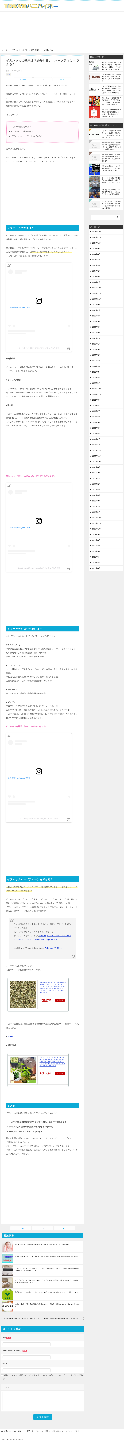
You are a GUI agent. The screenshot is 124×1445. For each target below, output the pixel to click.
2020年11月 (96, 456)
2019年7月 (96, 546)
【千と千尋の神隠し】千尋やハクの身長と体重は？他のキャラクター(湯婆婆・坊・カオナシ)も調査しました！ (111, 146)
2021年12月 (96, 389)
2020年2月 (96, 506)
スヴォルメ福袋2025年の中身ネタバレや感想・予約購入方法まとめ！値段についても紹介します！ (111, 66)
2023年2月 (96, 338)
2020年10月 (96, 462)
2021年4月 (96, 428)
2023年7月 (96, 310)
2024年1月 (96, 282)
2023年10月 (96, 299)
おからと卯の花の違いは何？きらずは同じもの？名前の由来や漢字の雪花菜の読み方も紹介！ (46, 1256)
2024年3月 (96, 271)
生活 (8, 74)
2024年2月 (96, 277)
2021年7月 (96, 411)
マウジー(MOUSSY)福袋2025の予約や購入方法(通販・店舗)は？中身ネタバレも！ (111, 113)
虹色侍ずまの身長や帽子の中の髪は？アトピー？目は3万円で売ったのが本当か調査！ (111, 192)
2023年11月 (96, 293)
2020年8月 (96, 473)
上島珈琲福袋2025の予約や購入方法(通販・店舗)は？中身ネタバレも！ (111, 78)
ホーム (5, 50)
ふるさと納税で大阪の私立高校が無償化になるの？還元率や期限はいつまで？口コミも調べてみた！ (47, 1305)
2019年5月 (96, 557)
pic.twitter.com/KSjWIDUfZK (44, 939)
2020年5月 (96, 490)
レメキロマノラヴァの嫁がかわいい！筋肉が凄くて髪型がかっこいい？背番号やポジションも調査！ (111, 205)
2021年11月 (96, 394)
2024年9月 (96, 249)
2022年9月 (96, 349)
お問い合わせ (49, 50)
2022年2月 (96, 377)
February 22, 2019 (53, 948)
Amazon (12, 1036)
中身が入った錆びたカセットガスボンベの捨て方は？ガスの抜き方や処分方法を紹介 (64, 1318)
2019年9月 (96, 534)
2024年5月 (96, 260)
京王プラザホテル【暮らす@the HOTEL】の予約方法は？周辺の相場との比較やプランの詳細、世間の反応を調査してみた (47, 1281)
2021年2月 (96, 439)
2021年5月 (96, 422)
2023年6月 (96, 316)
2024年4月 (96, 265)
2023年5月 (96, 321)
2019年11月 (96, 523)
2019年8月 (96, 540)
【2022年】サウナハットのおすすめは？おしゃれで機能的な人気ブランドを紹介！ (23, 1318)
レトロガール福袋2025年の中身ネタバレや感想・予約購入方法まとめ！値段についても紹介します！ (111, 134)
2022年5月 (96, 361)
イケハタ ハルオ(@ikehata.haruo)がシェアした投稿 (39, 348)
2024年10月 (96, 243)
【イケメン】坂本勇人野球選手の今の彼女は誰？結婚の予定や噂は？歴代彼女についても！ (111, 181)
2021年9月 (96, 400)
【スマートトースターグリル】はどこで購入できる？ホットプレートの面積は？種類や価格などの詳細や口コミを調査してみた (47, 1269)
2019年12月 (96, 518)
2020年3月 (96, 501)
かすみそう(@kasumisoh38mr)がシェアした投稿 (39, 818)
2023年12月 (96, 288)
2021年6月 (96, 417)
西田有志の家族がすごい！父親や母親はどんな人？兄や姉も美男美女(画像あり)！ (111, 168)
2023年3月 (96, 333)
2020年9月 (96, 467)
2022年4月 (96, 366)
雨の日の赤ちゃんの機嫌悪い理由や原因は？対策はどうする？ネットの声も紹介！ (43, 1244)
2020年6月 (96, 484)
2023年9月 (96, 305)
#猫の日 (42, 936)
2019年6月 (96, 551)
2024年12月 (96, 232)
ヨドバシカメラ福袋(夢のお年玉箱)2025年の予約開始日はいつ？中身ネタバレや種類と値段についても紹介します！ (111, 101)
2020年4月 (96, 495)
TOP (12, 1431)
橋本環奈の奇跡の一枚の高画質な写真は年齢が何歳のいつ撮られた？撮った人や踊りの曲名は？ (111, 158)
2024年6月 (96, 254)
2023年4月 (96, 327)
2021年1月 (96, 445)
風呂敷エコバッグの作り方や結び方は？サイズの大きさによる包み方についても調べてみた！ (46, 1292)
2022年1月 (96, 383)
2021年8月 (96, 406)
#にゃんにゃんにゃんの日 (58, 936)
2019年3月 (96, 568)
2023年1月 (96, 344)
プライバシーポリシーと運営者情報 (25, 50)
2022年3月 (96, 372)
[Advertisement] (62, 29)
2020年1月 (96, 512)
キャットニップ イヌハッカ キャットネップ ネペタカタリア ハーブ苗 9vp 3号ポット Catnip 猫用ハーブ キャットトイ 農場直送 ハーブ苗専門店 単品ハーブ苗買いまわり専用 (52, 1062)
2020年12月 (96, 450)
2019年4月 (96, 562)
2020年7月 (96, 478)
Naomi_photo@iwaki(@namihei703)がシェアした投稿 (39, 568)
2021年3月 (96, 434)
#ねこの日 (26, 939)
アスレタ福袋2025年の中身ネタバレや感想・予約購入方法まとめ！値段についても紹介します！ (111, 89)
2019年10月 (96, 529)
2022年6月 (96, 355)
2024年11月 (96, 237)
